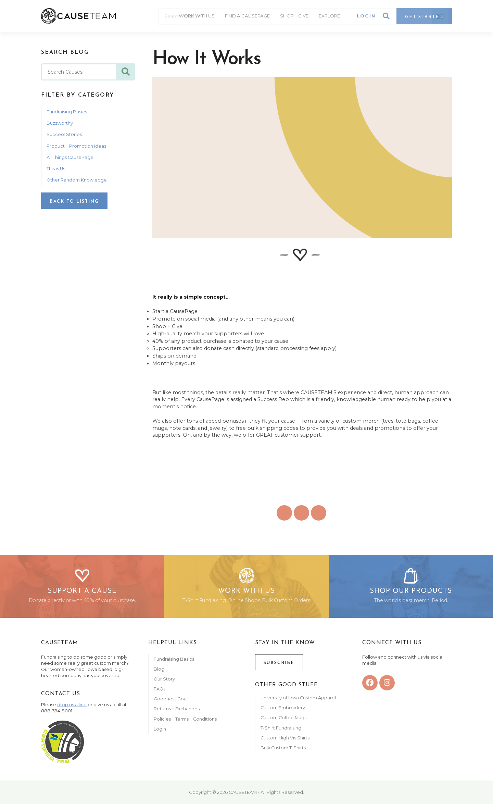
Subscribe (279, 669)
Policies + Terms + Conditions (185, 725)
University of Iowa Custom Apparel (298, 704)
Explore (331, 17)
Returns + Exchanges (177, 716)
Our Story (164, 685)
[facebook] (370, 689)
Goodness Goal (171, 706)
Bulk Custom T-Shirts (283, 754)
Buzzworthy (60, 123)
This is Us (56, 168)
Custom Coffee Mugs (283, 724)
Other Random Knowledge (77, 180)
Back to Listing (74, 201)
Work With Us (188, 17)
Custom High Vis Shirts (286, 744)
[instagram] (387, 689)
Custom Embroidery (283, 715)
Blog (159, 675)
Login (366, 17)
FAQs (159, 695)
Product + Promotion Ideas (76, 146)
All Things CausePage (70, 157)
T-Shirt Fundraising (281, 734)
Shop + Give (293, 17)
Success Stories (64, 134)
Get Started (424, 18)
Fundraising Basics (67, 111)
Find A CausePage (242, 17)
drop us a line (72, 711)
